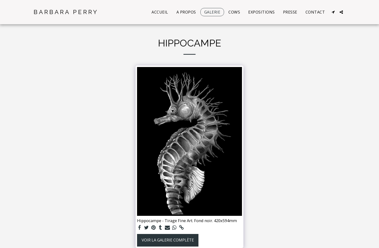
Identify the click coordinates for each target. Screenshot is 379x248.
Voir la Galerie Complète (168, 240)
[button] (333, 12)
